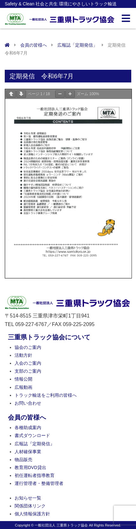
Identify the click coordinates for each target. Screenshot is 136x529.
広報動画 (23, 387)
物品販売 (23, 459)
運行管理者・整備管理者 (39, 483)
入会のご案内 (28, 363)
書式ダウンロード (32, 435)
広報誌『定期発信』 (35, 443)
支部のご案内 (28, 371)
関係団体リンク (30, 505)
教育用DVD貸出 (30, 467)
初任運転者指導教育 (35, 475)
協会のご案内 (28, 347)
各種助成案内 (28, 427)
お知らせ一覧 (28, 497)
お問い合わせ (28, 403)
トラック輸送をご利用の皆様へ (46, 395)
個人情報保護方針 (32, 513)
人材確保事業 (28, 451)
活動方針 (23, 355)
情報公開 (23, 379)
